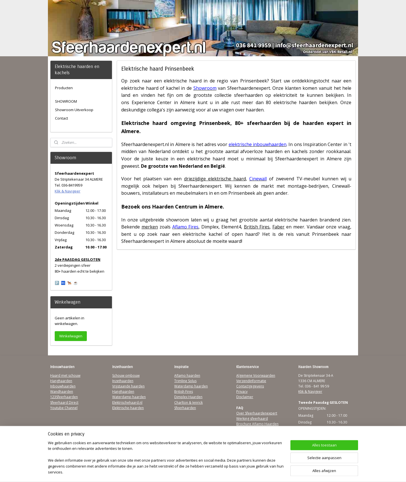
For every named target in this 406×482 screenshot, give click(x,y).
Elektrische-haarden (128, 407)
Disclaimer (244, 396)
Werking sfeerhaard (252, 418)
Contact (61, 118)
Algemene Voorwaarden (255, 375)
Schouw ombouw (126, 375)
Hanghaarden (61, 380)
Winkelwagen (70, 335)
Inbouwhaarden (63, 386)
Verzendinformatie (251, 380)
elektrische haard (183, 81)
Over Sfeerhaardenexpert (256, 413)
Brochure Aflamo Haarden (257, 424)
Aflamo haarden (187, 375)
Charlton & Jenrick (188, 402)
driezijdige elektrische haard (215, 179)
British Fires (257, 227)
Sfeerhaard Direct (64, 402)
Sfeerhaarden (185, 407)
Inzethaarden (122, 380)
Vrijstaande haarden (128, 386)
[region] (166, 461)
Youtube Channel (64, 407)
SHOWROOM (66, 101)
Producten (64, 87)
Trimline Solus (185, 380)
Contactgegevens (250, 386)
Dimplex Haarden (188, 396)
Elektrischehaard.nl (127, 402)
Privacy (242, 391)
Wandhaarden (61, 391)
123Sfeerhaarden (64, 396)
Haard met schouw (65, 375)
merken (150, 227)
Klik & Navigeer (67, 191)
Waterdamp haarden (129, 396)
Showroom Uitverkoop (74, 109)
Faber (278, 227)
